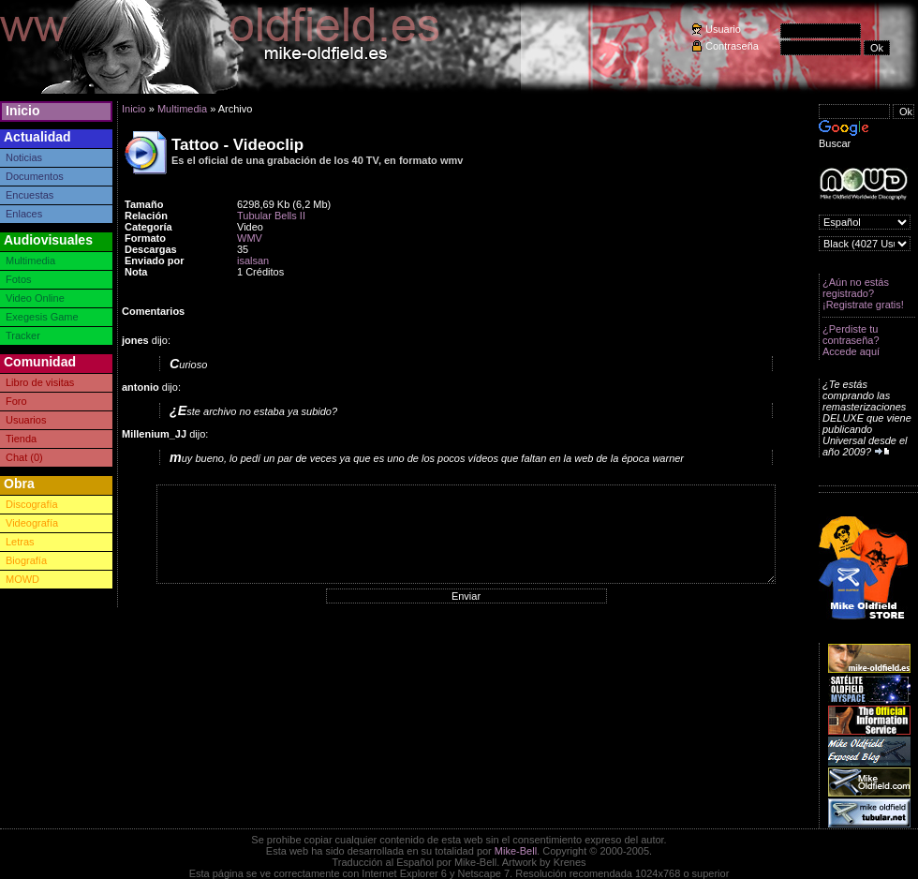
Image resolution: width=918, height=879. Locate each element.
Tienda (21, 438)
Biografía (26, 560)
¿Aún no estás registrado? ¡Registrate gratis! (863, 293)
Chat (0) (24, 457)
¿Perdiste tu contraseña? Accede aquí (851, 340)
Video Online (35, 298)
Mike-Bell (516, 851)
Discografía (32, 504)
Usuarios (26, 419)
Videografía (32, 523)
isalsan (253, 260)
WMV (249, 238)
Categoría (148, 226)
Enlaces (24, 213)
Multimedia (30, 260)
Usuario (723, 29)
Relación (146, 215)
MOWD (22, 579)
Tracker (23, 335)
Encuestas (29, 195)
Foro (16, 401)
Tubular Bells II (271, 215)
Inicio (23, 110)
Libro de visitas (40, 382)
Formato (145, 238)
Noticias (24, 157)
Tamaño (144, 204)
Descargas (151, 249)
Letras (20, 541)
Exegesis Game (42, 316)
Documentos (35, 176)
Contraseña (732, 46)
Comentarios (153, 311)
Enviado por (155, 260)
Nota (136, 271)
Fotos (19, 279)
